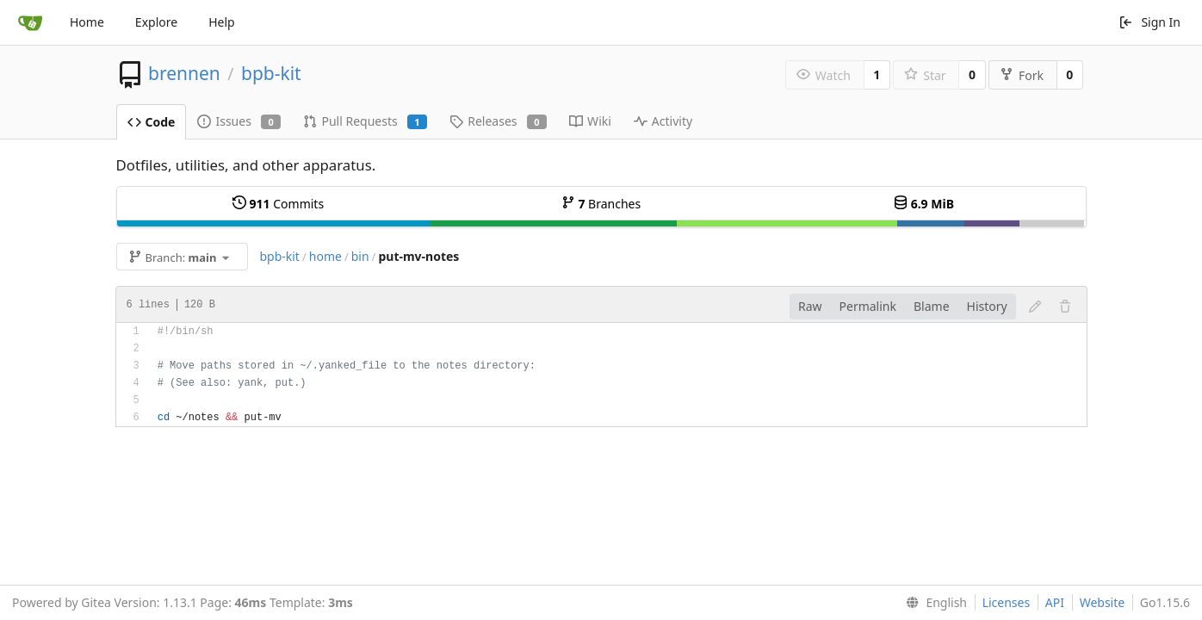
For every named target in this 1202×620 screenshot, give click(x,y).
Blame (932, 306)
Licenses (1006, 602)
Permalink (868, 306)
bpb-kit (271, 73)
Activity (663, 121)
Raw (810, 306)
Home (87, 22)
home (325, 256)
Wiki (590, 121)
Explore (156, 22)
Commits (278, 203)
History (987, 306)
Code (151, 122)
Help (221, 22)
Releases (498, 121)
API (1054, 602)
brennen (184, 73)
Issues (239, 121)
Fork (1022, 75)
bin (360, 256)
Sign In (1149, 22)
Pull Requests (365, 121)
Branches (601, 203)
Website (1102, 602)
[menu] (933, 603)
